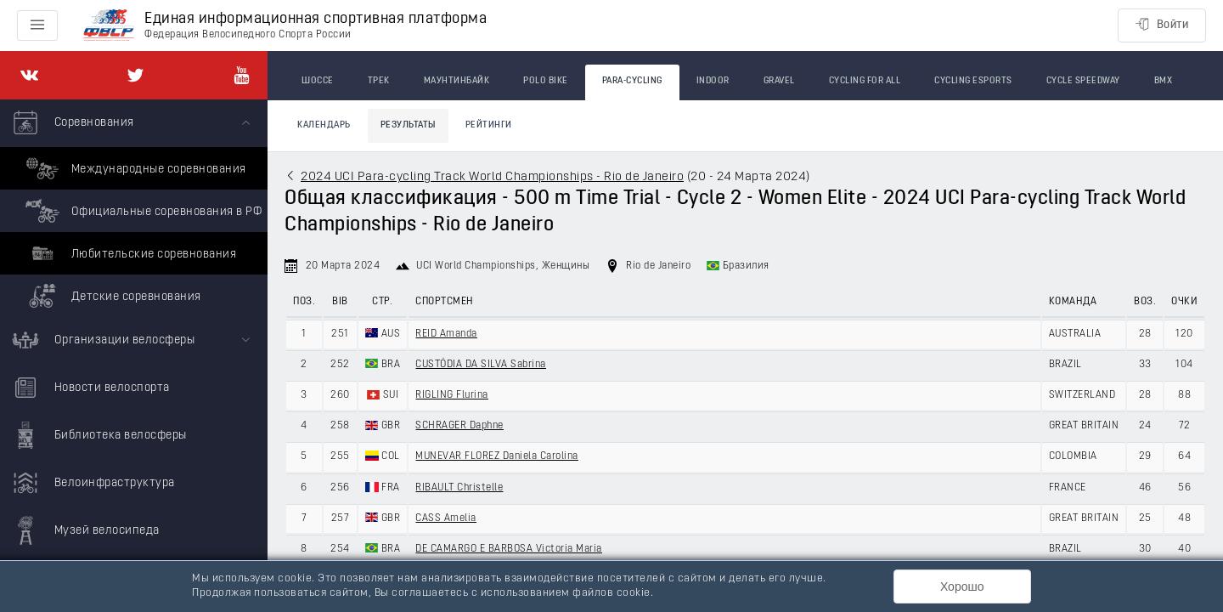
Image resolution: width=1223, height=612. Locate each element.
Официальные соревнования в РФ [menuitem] (141, 211)
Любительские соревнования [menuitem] (128, 253)
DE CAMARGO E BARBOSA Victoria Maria (508, 549)
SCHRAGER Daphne (459, 426)
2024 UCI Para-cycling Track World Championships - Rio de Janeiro (492, 177)
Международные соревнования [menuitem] (133, 168)
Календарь (324, 125)
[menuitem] (134, 208)
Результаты (408, 125)
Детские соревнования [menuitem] (111, 296)
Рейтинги (488, 125)
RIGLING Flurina (451, 395)
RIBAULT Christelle (459, 488)
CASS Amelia (445, 518)
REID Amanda (446, 334)
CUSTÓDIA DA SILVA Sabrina (480, 365)
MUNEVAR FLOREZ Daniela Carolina (496, 456)
